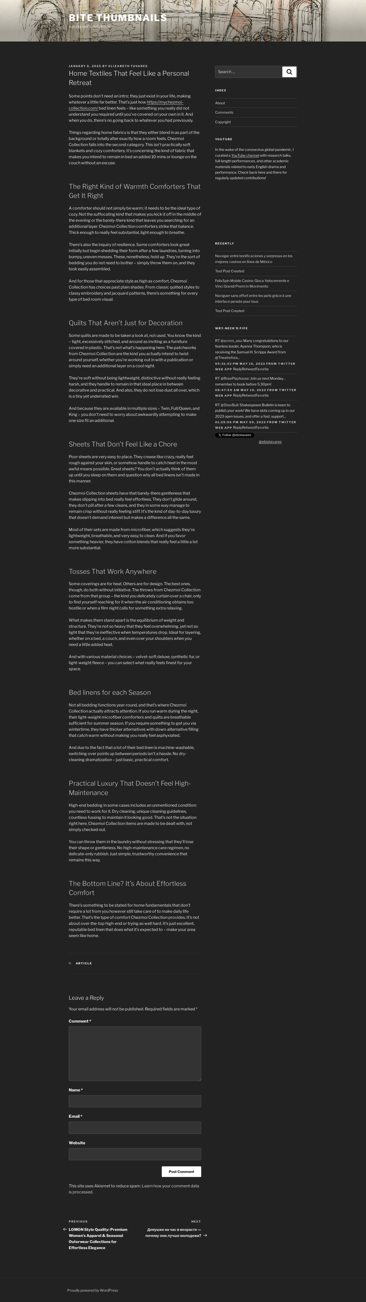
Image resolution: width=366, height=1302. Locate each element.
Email (75, 1116)
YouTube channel (245, 155)
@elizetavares (270, 441)
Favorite (262, 369)
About (220, 103)
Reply (237, 369)
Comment (80, 1021)
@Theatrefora (226, 357)
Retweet (249, 369)
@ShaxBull (229, 405)
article (84, 963)
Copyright (223, 122)
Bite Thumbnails (118, 17)
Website (77, 1143)
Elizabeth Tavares (128, 66)
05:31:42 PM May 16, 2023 (240, 363)
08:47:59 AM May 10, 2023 (240, 390)
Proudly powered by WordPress (92, 1290)
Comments (224, 112)
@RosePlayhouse (235, 378)
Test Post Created (229, 271)
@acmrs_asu (231, 340)
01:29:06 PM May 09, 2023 (240, 422)
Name (76, 1090)
